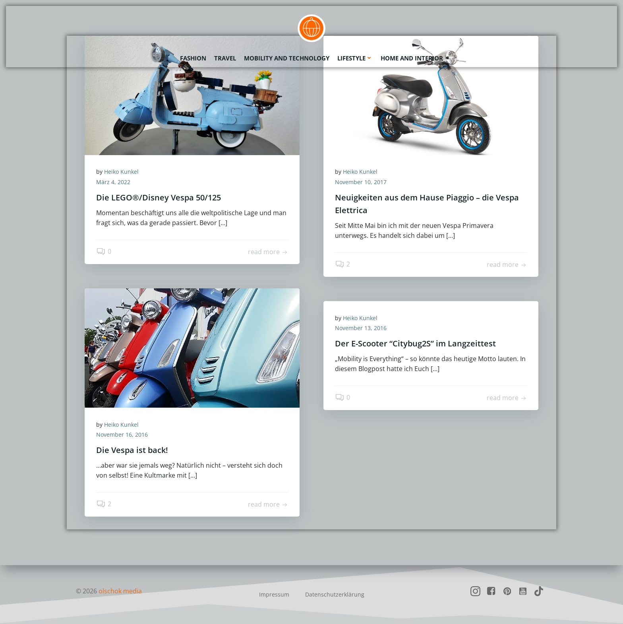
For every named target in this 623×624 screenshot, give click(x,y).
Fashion (193, 58)
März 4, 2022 (114, 182)
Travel (225, 58)
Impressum (274, 594)
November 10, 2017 (361, 182)
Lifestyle (355, 58)
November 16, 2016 (122, 435)
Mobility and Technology (286, 58)
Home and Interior (412, 58)
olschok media (120, 591)
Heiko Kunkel (121, 172)
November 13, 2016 (361, 328)
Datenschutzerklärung (334, 594)
